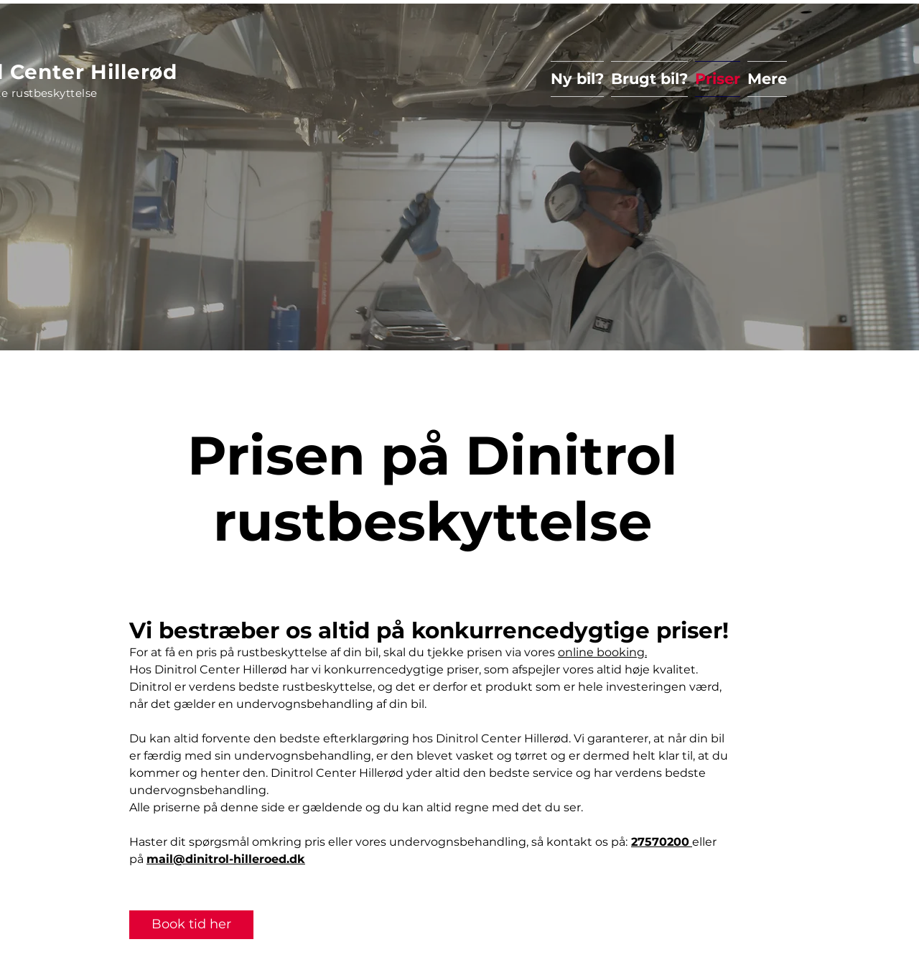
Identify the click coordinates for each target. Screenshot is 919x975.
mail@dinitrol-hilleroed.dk (225, 859)
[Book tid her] (191, 924)
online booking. (602, 652)
